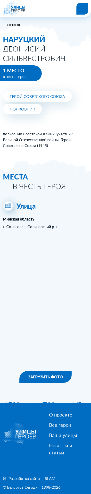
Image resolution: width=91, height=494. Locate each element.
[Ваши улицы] (63, 435)
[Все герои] (60, 424)
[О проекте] (60, 414)
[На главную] (14, 14)
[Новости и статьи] (68, 449)
